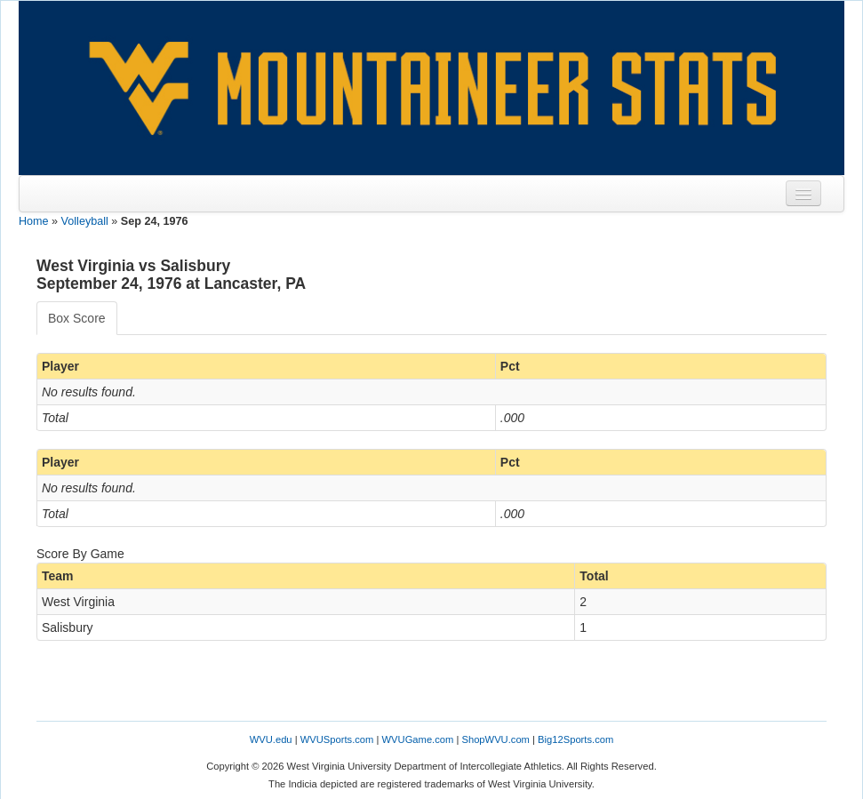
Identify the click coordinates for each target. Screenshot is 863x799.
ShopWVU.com (495, 739)
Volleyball (84, 221)
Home (34, 221)
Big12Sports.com (575, 739)
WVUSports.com (337, 739)
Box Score (77, 318)
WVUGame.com (418, 739)
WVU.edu (271, 739)
